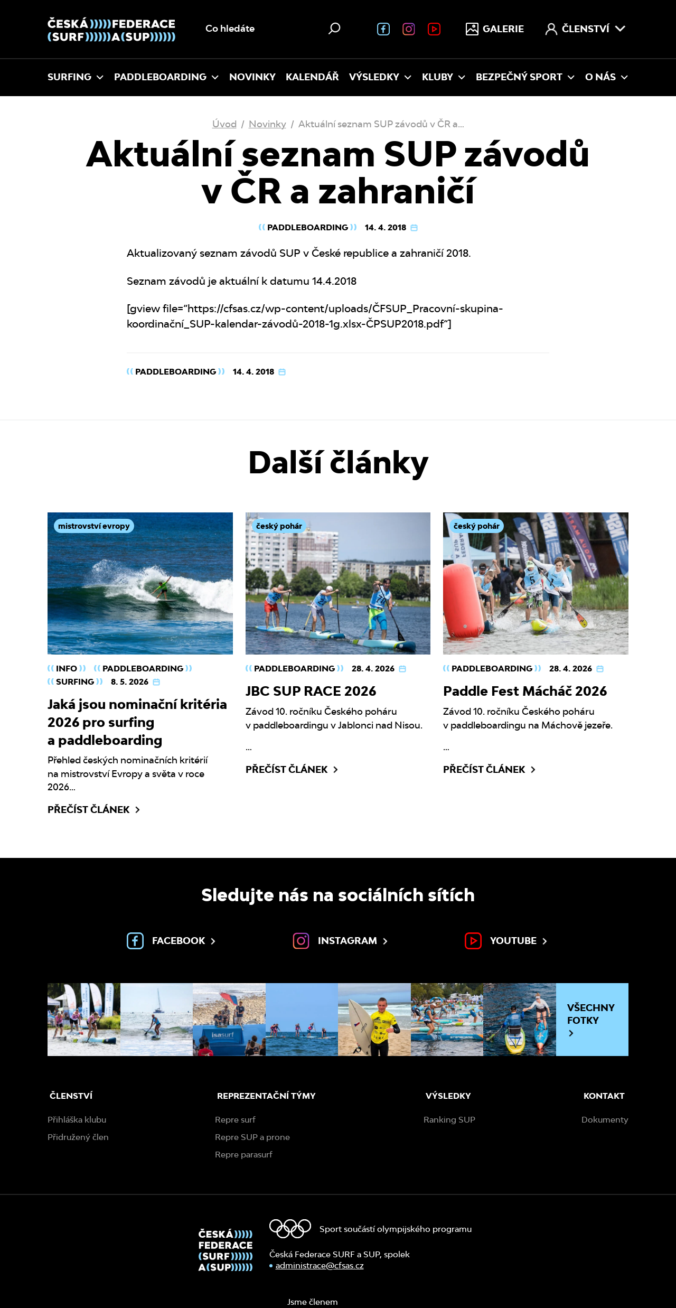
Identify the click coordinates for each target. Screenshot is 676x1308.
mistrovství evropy (94, 525)
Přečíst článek (95, 810)
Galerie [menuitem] (495, 29)
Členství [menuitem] (585, 29)
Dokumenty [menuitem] (604, 1120)
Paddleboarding (307, 227)
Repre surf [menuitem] (235, 1120)
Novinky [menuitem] (252, 76)
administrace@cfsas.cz (320, 1265)
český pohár (279, 525)
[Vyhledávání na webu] (274, 29)
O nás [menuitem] (606, 76)
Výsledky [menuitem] (380, 76)
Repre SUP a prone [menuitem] (252, 1137)
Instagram (341, 940)
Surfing (75, 682)
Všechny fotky (591, 1020)
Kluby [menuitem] (444, 76)
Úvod (224, 123)
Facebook (172, 940)
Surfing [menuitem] (76, 76)
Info (66, 669)
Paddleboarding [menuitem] (166, 76)
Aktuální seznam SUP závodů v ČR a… (381, 123)
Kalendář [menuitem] (312, 76)
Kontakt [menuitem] (604, 1096)
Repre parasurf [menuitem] (244, 1155)
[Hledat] (334, 28)
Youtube (507, 940)
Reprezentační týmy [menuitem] (266, 1096)
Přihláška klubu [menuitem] (77, 1120)
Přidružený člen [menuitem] (78, 1137)
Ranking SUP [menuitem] (449, 1120)
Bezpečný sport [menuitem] (525, 76)
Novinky (267, 123)
